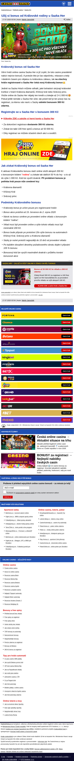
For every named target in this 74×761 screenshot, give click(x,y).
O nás (3, 757)
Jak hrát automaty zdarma (12, 695)
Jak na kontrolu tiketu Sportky (13, 704)
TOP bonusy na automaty (12, 631)
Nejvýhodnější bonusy (11, 639)
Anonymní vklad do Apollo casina (15, 691)
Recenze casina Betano (12, 582)
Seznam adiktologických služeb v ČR (46, 749)
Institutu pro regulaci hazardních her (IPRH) (20, 729)
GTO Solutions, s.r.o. (27, 759)
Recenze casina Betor (11, 575)
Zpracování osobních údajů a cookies (57, 757)
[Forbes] (45, 364)
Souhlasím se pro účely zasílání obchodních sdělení (33, 493)
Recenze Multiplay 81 (11, 604)
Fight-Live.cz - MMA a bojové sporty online (19, 516)
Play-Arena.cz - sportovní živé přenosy (52, 539)
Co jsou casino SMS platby (13, 659)
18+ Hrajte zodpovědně (9, 759)
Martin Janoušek (28, 20)
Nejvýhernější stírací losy (12, 711)
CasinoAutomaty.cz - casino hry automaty (53, 522)
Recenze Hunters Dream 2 (13, 600)
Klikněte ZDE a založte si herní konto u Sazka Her (28, 118)
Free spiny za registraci (11, 617)
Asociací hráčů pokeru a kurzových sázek (23, 731)
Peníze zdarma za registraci (13, 642)
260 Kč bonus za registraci (12, 649)
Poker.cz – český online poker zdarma (52, 530)
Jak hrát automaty (10, 684)
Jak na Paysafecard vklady (13, 669)
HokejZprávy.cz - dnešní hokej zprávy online (20, 524)
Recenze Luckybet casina (12, 590)
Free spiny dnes (9, 621)
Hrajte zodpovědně (5, 292)
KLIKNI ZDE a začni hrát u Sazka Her (52, 286)
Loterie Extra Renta (10, 715)
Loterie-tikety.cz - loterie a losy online (52, 519)
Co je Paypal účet (10, 680)
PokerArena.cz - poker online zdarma (52, 526)
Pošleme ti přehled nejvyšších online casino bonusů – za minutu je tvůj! (37, 483)
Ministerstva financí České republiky (14, 726)
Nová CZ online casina (11, 572)
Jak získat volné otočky (11, 628)
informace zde (42, 741)
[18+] (64, 4)
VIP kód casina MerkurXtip (12, 666)
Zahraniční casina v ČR (12, 677)
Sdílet (67, 20)
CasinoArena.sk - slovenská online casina (53, 543)
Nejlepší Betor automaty (12, 597)
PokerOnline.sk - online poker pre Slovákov (53, 546)
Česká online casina (10, 568)
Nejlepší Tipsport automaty (13, 593)
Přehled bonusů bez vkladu (13, 613)
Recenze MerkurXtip (11, 579)
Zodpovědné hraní (60, 729)
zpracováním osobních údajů (25, 493)
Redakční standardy (21, 757)
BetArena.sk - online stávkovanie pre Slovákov (20, 537)
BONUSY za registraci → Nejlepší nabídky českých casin (54, 458)
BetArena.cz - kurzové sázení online (17, 513)
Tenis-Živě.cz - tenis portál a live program (19, 527)
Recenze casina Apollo (11, 586)
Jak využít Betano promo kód (13, 662)
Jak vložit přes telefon (11, 673)
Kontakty (10, 757)
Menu (69, 3)
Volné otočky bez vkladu (12, 624)
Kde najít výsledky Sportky (12, 708)
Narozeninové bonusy (11, 635)
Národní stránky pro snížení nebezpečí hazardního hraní (24, 751)
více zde (40, 295)
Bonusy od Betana (10, 646)
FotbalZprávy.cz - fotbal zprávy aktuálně (18, 520)
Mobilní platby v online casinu (13, 688)
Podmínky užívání (36, 757)
